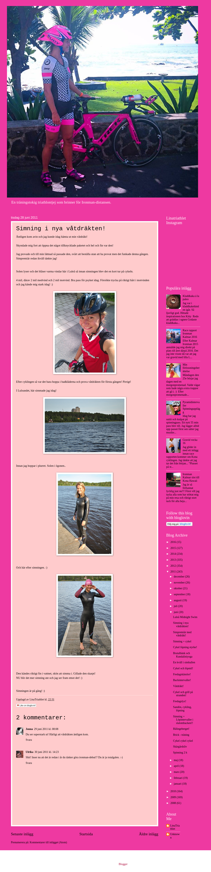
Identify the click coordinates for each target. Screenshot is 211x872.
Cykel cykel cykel (183, 740)
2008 (173, 803)
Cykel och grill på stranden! (183, 694)
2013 (173, 559)
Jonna (29, 729)
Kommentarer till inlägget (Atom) (48, 842)
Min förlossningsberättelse (191, 368)
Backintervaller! (182, 680)
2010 (173, 791)
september (180, 594)
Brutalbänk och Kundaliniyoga (182, 655)
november (180, 582)
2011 (173, 571)
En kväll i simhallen (184, 662)
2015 (173, 548)
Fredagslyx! (179, 701)
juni (176, 612)
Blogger (123, 864)
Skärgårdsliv (180, 746)
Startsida (86, 834)
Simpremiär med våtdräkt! (182, 634)
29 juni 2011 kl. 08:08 (46, 729)
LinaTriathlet (175, 827)
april (177, 765)
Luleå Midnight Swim (185, 617)
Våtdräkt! (178, 686)
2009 (173, 797)
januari (178, 783)
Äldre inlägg (148, 834)
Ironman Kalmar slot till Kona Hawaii (191, 477)
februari (178, 777)
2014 (173, 553)
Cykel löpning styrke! (185, 647)
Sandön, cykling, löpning (182, 709)
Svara (29, 739)
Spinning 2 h (180, 752)
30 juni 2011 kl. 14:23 (46, 751)
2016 (173, 542)
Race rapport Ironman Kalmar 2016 (190, 333)
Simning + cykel (182, 641)
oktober (178, 588)
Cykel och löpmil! (183, 668)
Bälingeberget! (181, 728)
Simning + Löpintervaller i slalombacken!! (183, 720)
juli (176, 606)
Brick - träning (181, 734)
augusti (178, 600)
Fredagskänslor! (182, 674)
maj (176, 760)
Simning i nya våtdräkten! (181, 624)
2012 (173, 565)
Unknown (175, 836)
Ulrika (29, 751)
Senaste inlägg (22, 834)
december (179, 576)
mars (177, 771)
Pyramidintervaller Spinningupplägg (191, 407)
